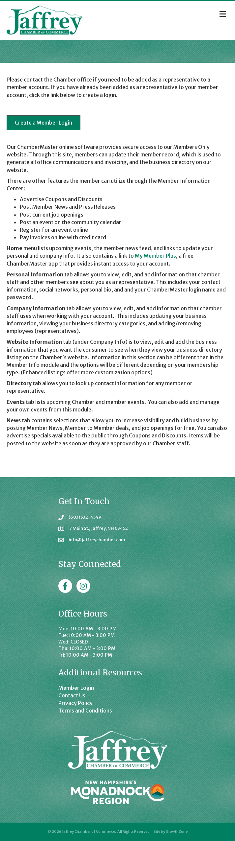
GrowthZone (177, 831)
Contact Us (71, 695)
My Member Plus (155, 255)
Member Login (76, 688)
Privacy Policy (75, 703)
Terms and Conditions (85, 710)
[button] (43, 122)
